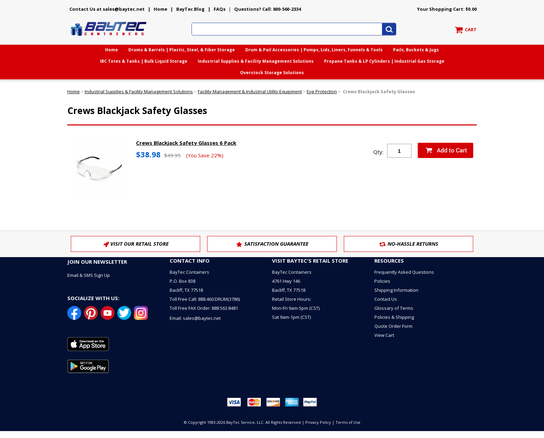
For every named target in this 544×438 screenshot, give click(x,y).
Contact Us (385, 299)
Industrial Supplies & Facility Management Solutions (256, 61)
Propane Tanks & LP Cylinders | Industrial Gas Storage (384, 61)
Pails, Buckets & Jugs (416, 50)
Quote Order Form (393, 326)
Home (160, 9)
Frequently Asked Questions (404, 272)
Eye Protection (322, 91)
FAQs (220, 9)
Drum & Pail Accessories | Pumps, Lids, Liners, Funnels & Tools (314, 50)
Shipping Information (396, 290)
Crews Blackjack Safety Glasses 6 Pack (186, 142)
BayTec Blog (190, 9)
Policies (382, 281)
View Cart (384, 335)
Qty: (378, 151)
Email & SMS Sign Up (88, 275)
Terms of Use (347, 422)
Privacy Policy (318, 422)
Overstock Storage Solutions (272, 73)
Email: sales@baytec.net (195, 318)
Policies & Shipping (394, 317)
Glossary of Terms (393, 308)
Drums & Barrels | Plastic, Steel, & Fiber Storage (181, 50)
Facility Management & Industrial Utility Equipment (250, 91)
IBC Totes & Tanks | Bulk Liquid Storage (143, 61)
